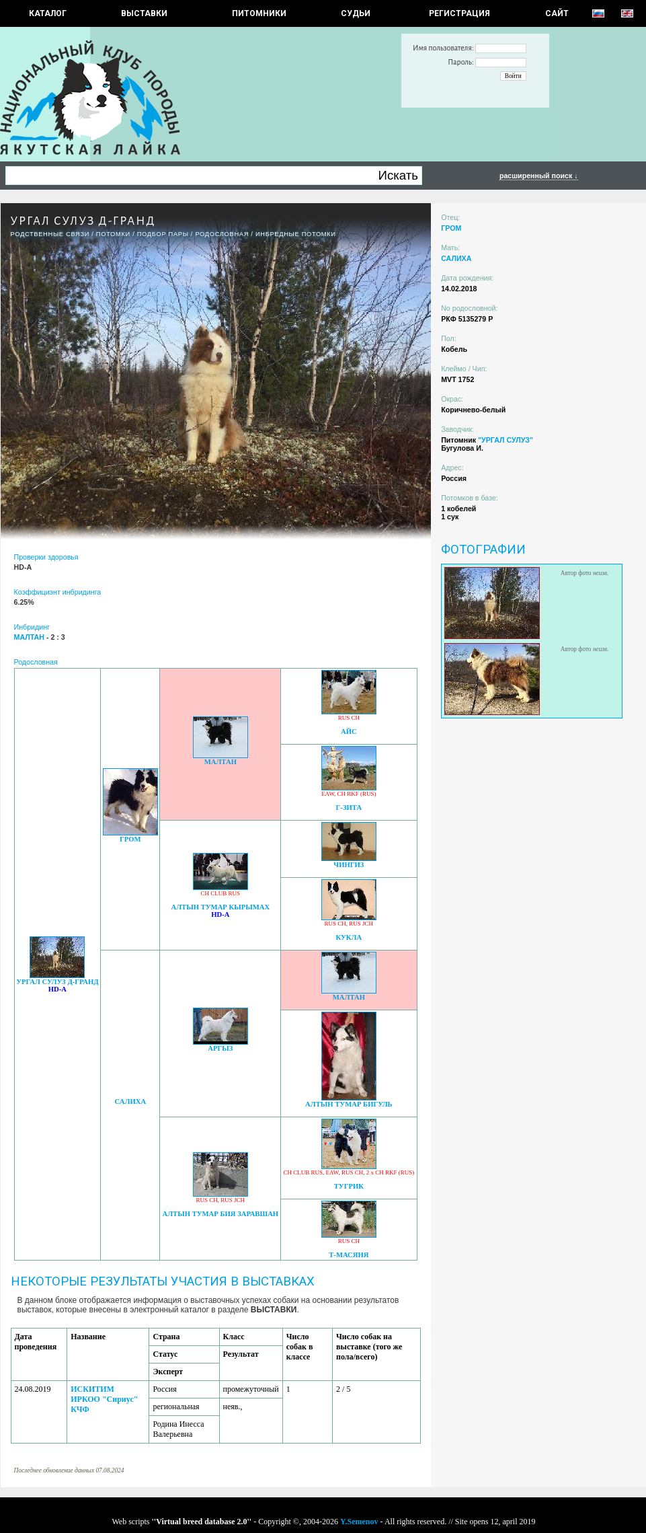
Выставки (144, 13)
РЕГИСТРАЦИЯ (459, 13)
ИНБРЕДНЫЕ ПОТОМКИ (295, 234)
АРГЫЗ (220, 1048)
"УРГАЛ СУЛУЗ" (505, 440)
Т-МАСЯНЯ (348, 1255)
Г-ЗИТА (349, 807)
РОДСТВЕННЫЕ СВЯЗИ (50, 234)
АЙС (349, 731)
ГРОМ (130, 839)
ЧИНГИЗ (348, 864)
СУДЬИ (355, 13)
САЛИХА (130, 1101)
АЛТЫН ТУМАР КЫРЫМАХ (220, 907)
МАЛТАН (220, 761)
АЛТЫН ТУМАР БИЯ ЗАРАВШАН (220, 1214)
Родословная (222, 234)
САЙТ (557, 13)
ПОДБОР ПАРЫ (163, 234)
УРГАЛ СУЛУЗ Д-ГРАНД (57, 981)
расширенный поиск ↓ (538, 176)
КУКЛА (349, 937)
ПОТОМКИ (113, 234)
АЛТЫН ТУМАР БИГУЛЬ (349, 1104)
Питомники (259, 13)
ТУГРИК (349, 1186)
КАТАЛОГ (48, 13)
